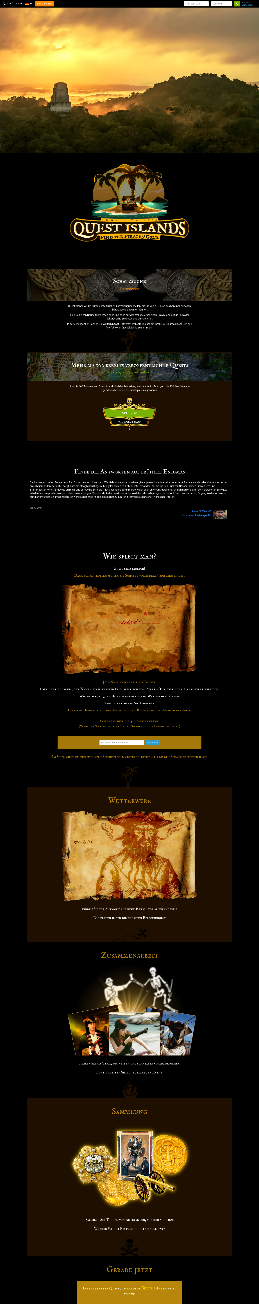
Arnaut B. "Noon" (201, 511)
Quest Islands (12, 3)
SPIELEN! (129, 413)
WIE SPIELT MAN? (129, 422)
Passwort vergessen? (247, 3)
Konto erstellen (44, 4)
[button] (28, 3)
